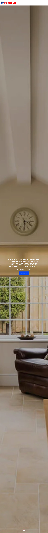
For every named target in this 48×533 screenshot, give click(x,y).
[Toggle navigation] (45, 3)
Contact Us (24, 273)
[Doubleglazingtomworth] (8, 3)
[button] (47, 261)
